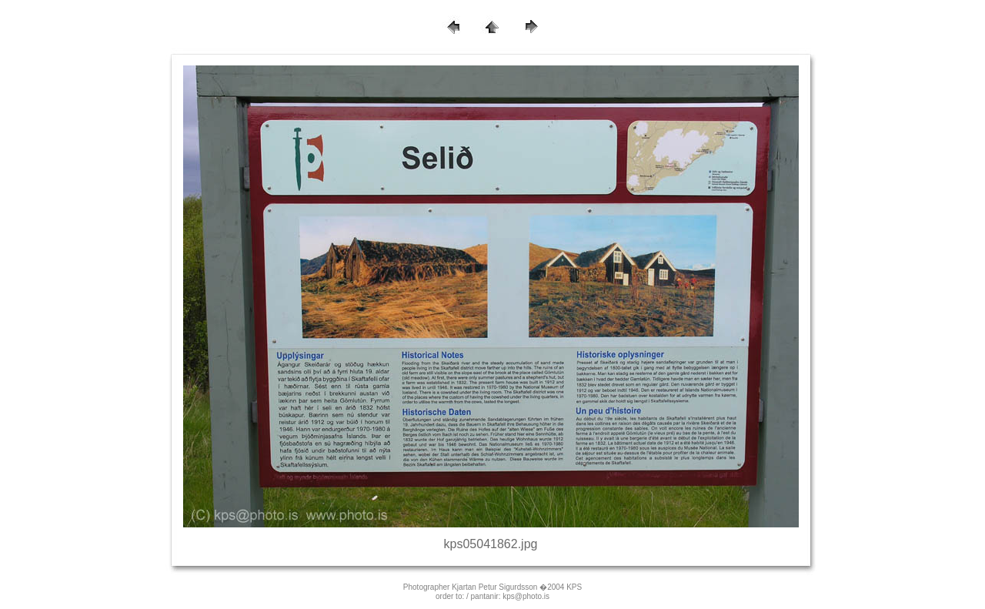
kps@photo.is (526, 596)
